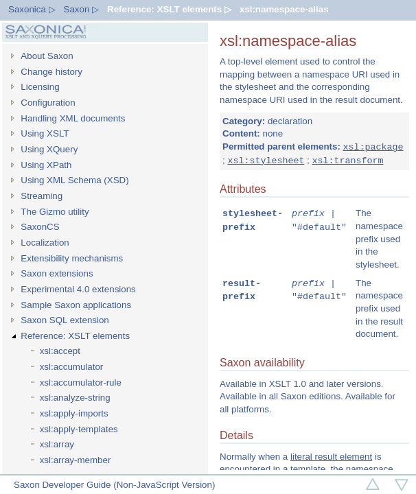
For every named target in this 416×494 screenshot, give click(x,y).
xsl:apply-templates (79, 429)
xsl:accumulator (72, 367)
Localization (45, 242)
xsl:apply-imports (74, 413)
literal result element (331, 458)
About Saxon (47, 56)
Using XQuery (49, 149)
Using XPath (46, 165)
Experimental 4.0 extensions (78, 289)
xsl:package (373, 147)
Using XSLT (45, 133)
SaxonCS (40, 227)
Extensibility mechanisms (72, 258)
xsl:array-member (75, 460)
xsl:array (57, 444)
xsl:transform (347, 160)
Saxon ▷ (82, 9)
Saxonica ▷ (32, 9)
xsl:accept (60, 351)
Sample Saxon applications (76, 305)
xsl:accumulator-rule (81, 382)
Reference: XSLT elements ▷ (169, 9)
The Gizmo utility (55, 212)
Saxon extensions (57, 273)
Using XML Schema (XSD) (74, 180)
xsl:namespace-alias (284, 9)
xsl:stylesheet (265, 160)
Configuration (48, 102)
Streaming (41, 196)
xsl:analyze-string (75, 397)
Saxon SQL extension (64, 320)
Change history (51, 72)
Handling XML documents (73, 118)
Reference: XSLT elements (75, 336)
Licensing (40, 87)
